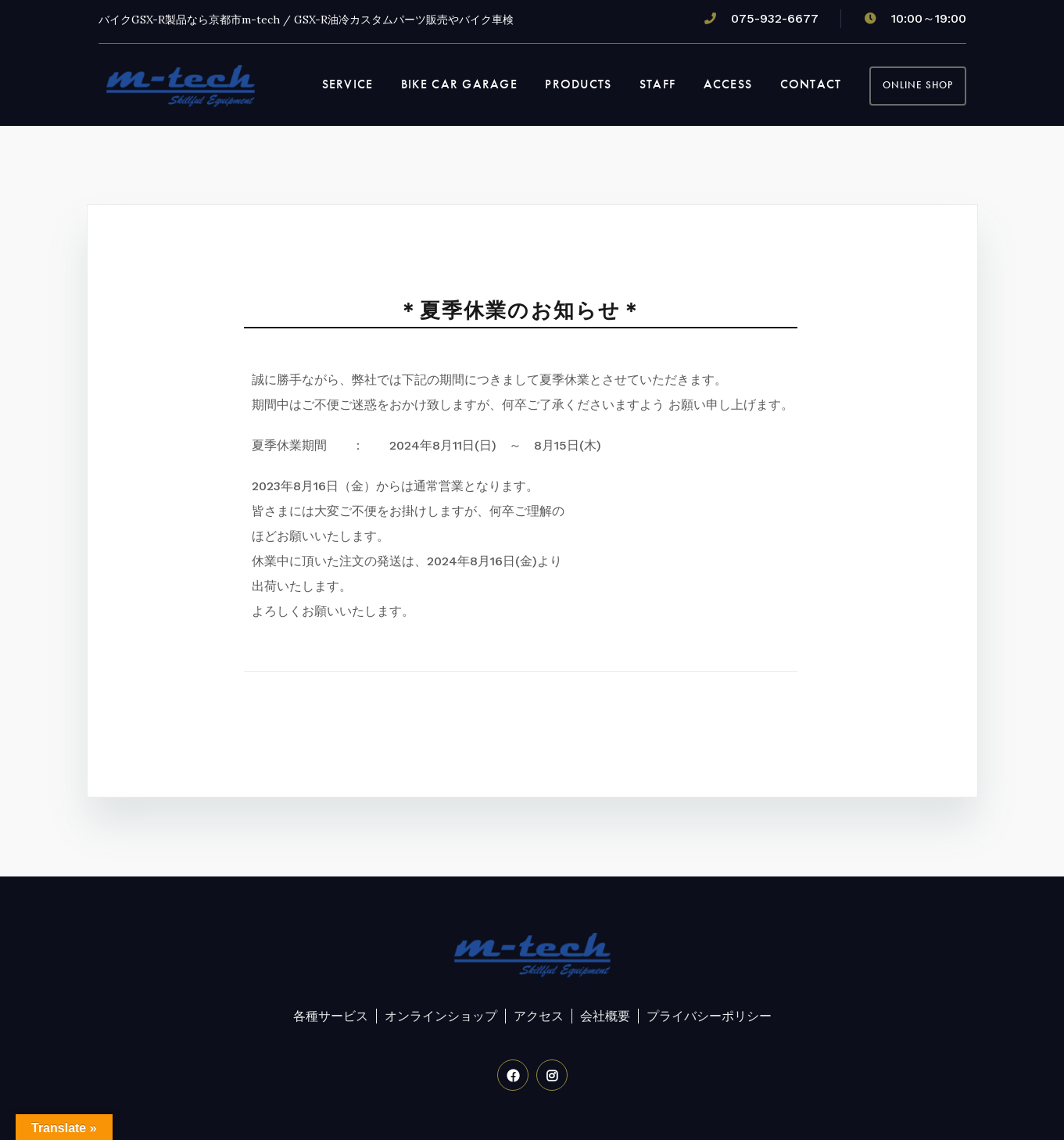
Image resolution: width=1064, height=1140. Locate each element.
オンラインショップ (441, 1016)
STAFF (657, 84)
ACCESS (728, 84)
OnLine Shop (918, 84)
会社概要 (605, 1016)
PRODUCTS (578, 84)
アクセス (539, 1016)
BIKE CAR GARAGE (459, 84)
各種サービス (330, 1016)
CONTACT (811, 84)
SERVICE (348, 84)
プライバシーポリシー (709, 1016)
